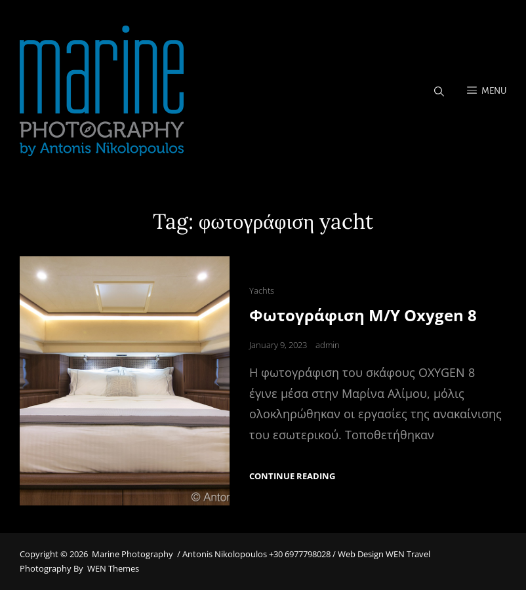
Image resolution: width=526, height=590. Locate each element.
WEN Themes (113, 568)
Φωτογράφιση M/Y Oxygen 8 (363, 315)
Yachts (261, 290)
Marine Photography (132, 554)
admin (327, 345)
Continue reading (292, 476)
